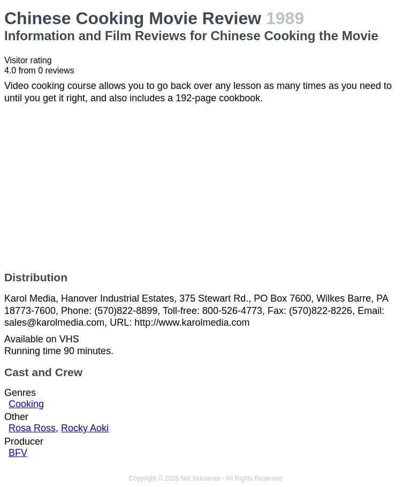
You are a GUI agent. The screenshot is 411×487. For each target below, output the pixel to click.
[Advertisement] (205, 188)
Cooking (26, 404)
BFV (18, 452)
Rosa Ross (32, 428)
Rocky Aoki (85, 428)
